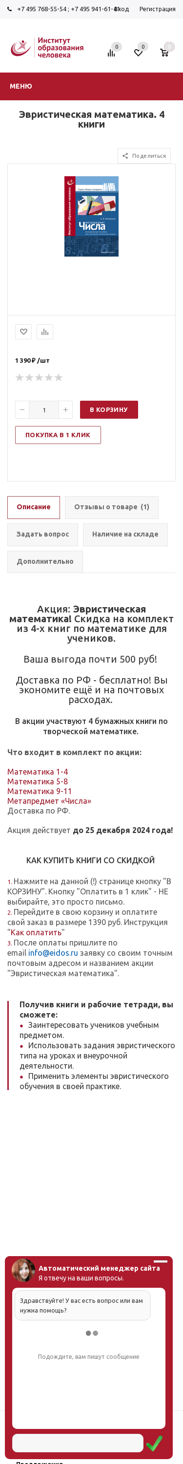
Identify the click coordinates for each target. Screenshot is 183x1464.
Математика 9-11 (39, 791)
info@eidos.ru (53, 952)
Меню (21, 86)
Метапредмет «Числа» (49, 801)
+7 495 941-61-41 (95, 8)
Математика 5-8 (37, 781)
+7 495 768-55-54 (41, 8)
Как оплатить (36, 932)
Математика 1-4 (37, 771)
